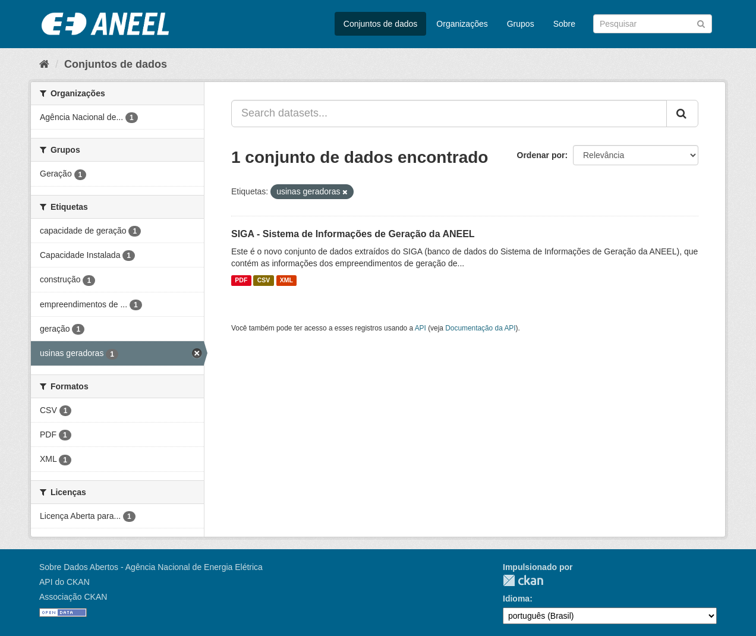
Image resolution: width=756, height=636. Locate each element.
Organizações (461, 24)
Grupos (520, 24)
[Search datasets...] (449, 113)
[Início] (44, 64)
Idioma (516, 598)
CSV (263, 280)
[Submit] (701, 23)
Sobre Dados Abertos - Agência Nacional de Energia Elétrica (151, 567)
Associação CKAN (73, 597)
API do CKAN (64, 582)
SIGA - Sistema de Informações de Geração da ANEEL (353, 234)
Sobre (564, 24)
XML (286, 280)
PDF (241, 280)
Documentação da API (480, 328)
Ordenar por (541, 155)
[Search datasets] (652, 23)
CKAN (523, 580)
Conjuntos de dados (381, 24)
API (420, 328)
